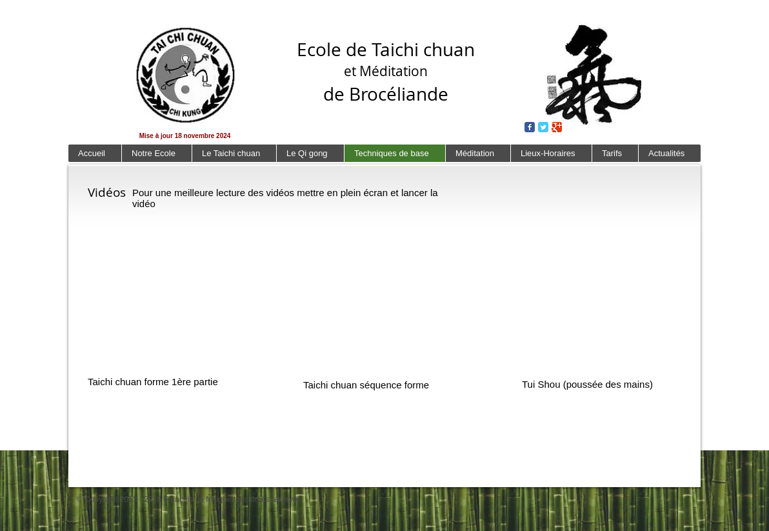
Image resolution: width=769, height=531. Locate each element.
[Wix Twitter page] (543, 127)
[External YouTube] (163, 297)
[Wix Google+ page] (557, 127)
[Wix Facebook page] (529, 127)
